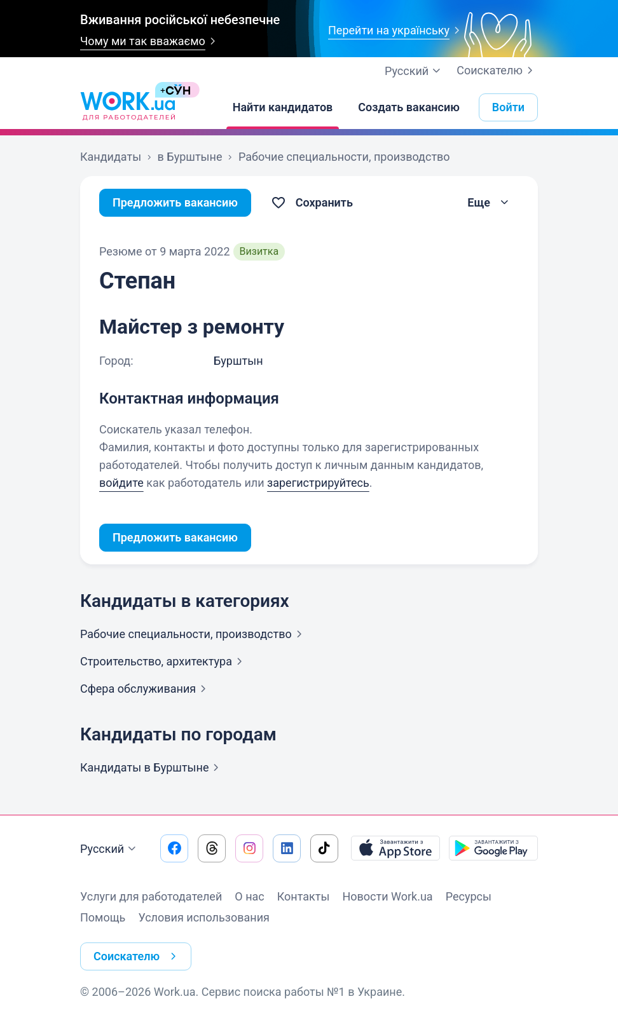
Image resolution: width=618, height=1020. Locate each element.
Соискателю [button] (137, 956)
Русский (109, 849)
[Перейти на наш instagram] (249, 848)
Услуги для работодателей (151, 896)
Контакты (303, 896)
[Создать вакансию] (409, 107)
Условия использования (204, 917)
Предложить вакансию (175, 202)
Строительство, (163, 661)
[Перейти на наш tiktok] (324, 848)
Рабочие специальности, (193, 634)
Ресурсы (468, 896)
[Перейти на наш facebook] (174, 848)
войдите (121, 482)
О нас (249, 896)
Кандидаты (152, 767)
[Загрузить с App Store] (395, 848)
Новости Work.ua (387, 896)
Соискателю (497, 70)
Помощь (102, 917)
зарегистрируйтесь (318, 482)
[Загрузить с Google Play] (493, 848)
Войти (508, 107)
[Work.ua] (127, 107)
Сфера (145, 688)
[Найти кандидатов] (283, 107)
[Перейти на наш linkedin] (287, 848)
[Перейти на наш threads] (212, 848)
